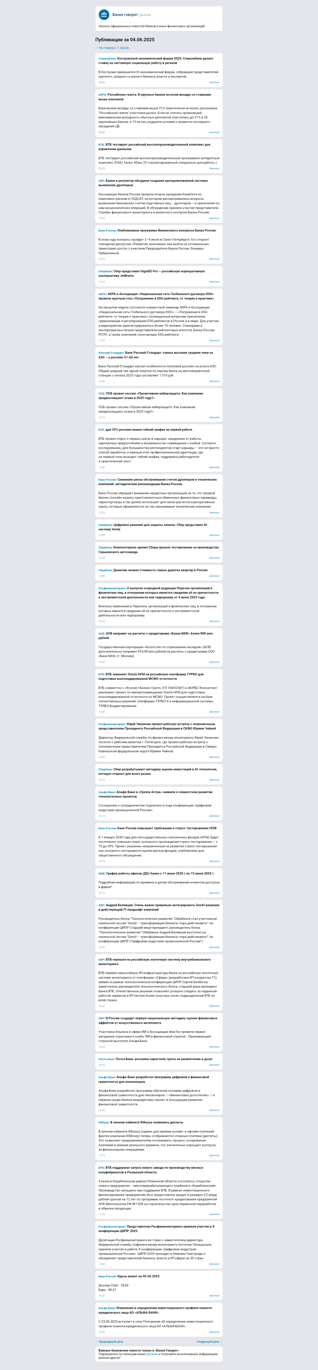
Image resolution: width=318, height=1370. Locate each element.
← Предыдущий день (109, 1341)
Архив (124, 48)
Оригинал (214, 82)
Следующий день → (210, 1341)
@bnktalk (152, 1354)
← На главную (105, 48)
